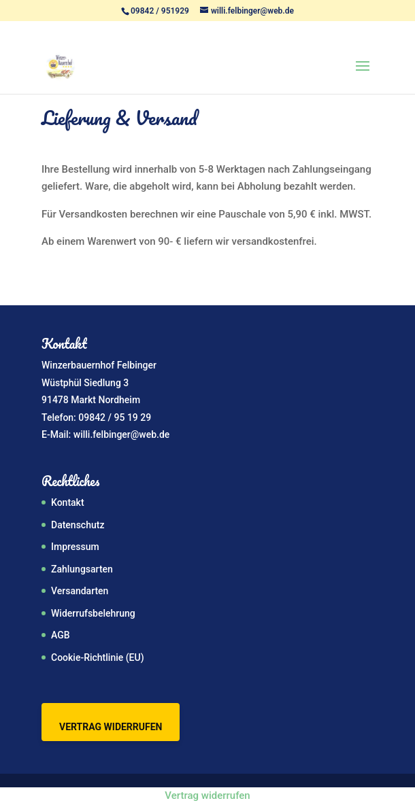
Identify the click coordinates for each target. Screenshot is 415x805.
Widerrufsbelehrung (93, 613)
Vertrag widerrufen (110, 726)
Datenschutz (77, 524)
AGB (60, 635)
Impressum (75, 546)
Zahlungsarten (82, 569)
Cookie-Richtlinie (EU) (97, 657)
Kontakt (67, 502)
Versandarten (79, 590)
